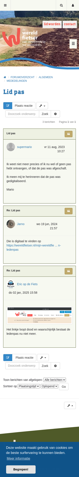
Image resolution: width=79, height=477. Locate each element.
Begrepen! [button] (20, 469)
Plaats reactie (18, 105)
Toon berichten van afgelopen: (34, 380)
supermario (24, 147)
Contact (70, 24)
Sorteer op (21, 386)
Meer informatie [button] (18, 458)
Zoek (45, 114)
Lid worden (52, 24)
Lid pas (13, 92)
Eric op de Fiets (27, 284)
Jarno (20, 224)
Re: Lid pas (13, 210)
